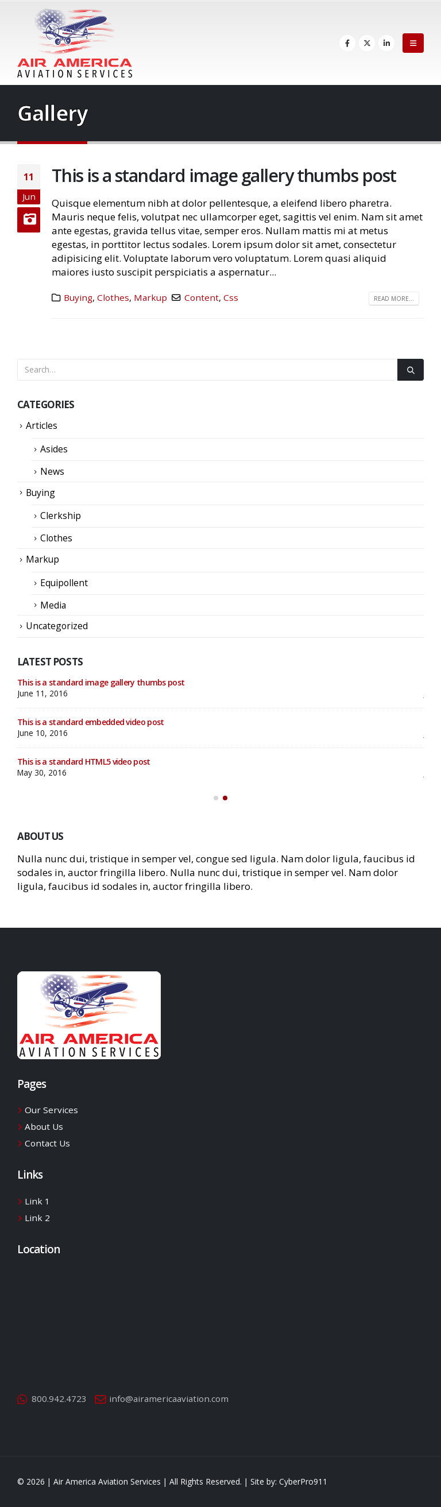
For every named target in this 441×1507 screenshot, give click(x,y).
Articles (41, 425)
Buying (78, 297)
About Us (44, 1126)
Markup (150, 297)
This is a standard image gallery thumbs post (224, 175)
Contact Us (47, 1143)
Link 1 (37, 1201)
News (52, 471)
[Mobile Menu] (413, 43)
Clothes (113, 297)
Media (53, 605)
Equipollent (64, 582)
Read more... (394, 299)
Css (230, 297)
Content (201, 297)
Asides (54, 449)
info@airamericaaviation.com (169, 1398)
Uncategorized (57, 625)
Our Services (51, 1109)
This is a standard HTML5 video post (83, 761)
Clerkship (60, 515)
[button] (215, 798)
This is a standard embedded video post (90, 721)
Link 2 (37, 1217)
